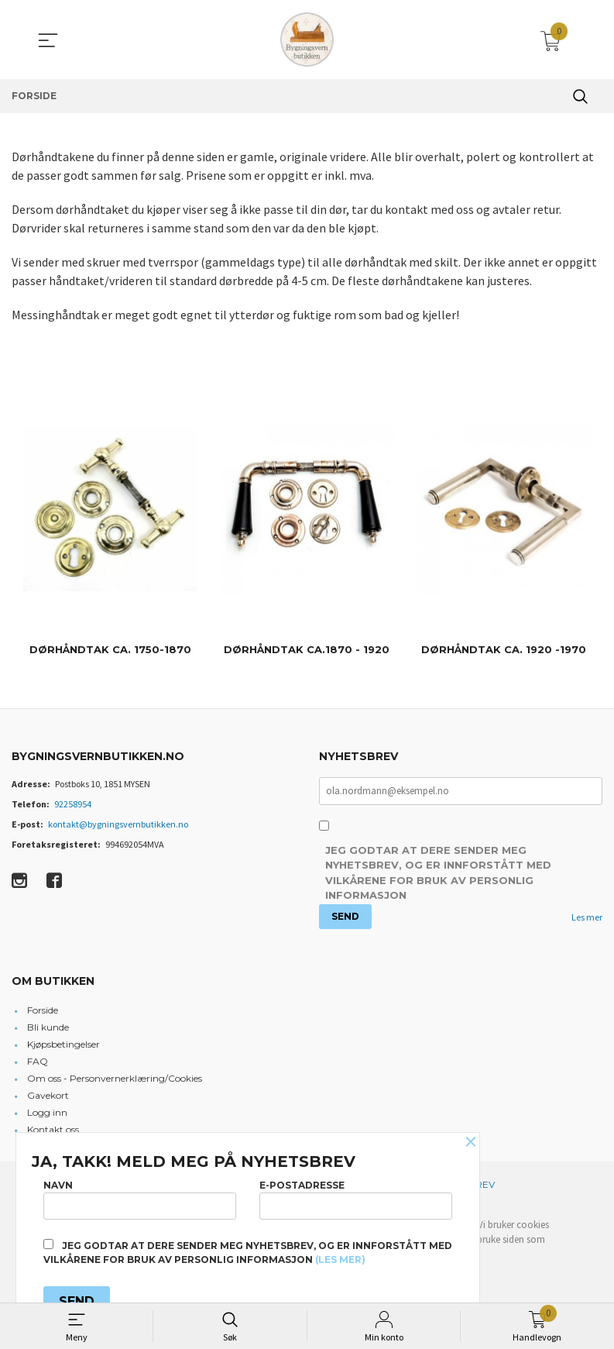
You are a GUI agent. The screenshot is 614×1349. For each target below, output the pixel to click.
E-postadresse (355, 1199)
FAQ (37, 1061)
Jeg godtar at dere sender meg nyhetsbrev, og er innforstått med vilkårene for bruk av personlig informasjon (438, 874)
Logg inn (47, 1112)
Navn (139, 1199)
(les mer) (340, 1259)
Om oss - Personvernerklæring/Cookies (114, 1078)
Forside (42, 1010)
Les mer (586, 917)
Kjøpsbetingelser (63, 1044)
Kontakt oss (53, 1129)
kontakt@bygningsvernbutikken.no (118, 824)
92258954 (72, 804)
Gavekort (48, 1095)
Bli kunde (48, 1027)
